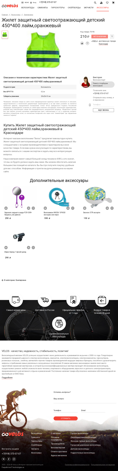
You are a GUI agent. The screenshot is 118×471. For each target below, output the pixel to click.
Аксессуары (103, 8)
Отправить (65, 418)
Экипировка (28, 15)
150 (90, 218)
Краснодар (103, 44)
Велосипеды (27, 8)
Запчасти (88, 8)
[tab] (5, 35)
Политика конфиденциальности (77, 465)
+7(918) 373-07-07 (47, 2)
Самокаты (43, 8)
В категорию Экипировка (14, 280)
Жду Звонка (103, 110)
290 (14, 218)
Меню (25, 2)
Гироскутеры (58, 8)
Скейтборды (74, 8)
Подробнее (7, 377)
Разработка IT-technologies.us (13, 467)
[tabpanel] (44, 51)
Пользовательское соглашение (103, 465)
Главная (5, 15)
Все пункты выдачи (10, 449)
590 (50, 218)
